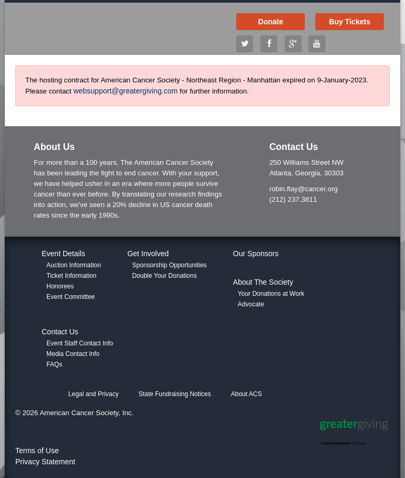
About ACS (246, 394)
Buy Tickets (349, 21)
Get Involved (148, 253)
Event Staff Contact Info (79, 343)
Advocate (251, 304)
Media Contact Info (73, 354)
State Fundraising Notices (175, 394)
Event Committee (70, 297)
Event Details (63, 253)
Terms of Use (37, 450)
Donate (270, 21)
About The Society (263, 282)
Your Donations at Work (271, 293)
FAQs (54, 364)
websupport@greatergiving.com (125, 91)
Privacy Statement (45, 461)
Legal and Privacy (94, 394)
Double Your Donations (164, 275)
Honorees (60, 286)
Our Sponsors (255, 253)
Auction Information (73, 265)
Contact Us (60, 331)
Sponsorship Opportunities (169, 265)
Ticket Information (71, 275)
